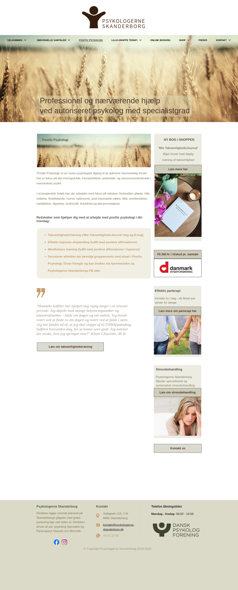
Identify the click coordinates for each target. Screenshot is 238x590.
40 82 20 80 (111, 535)
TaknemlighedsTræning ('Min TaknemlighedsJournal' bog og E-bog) (96, 235)
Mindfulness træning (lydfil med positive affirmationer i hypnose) (94, 249)
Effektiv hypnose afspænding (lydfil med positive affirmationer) (92, 242)
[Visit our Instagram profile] (64, 542)
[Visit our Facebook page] (56, 542)
